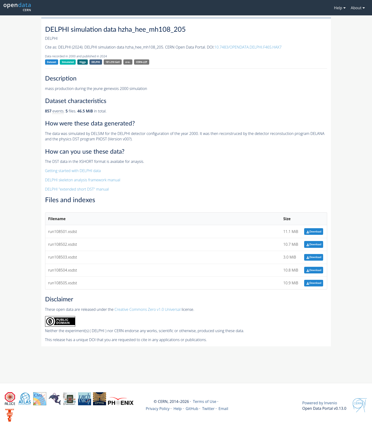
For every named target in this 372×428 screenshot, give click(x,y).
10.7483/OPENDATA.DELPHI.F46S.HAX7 (247, 47)
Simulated (68, 62)
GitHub (192, 408)
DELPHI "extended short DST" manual (77, 189)
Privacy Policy (158, 408)
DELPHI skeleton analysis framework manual (82, 180)
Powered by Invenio (319, 403)
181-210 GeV (113, 62)
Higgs (82, 62)
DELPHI (95, 62)
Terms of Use (204, 401)
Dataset (51, 62)
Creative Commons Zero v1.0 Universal (148, 309)
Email (223, 408)
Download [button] (313, 231)
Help (177, 408)
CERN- (141, 62)
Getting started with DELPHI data (73, 170)
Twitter (208, 408)
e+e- (127, 62)
